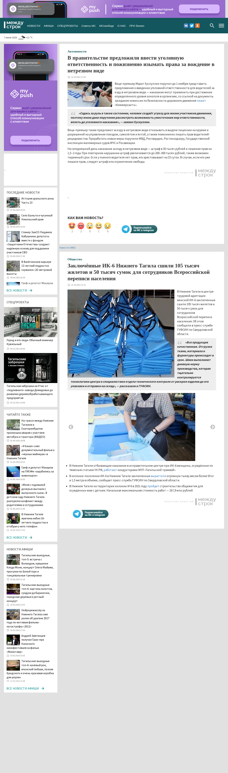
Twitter (192, 25)
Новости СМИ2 (67, 247)
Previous (71, 427)
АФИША (49, 25)
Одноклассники (197, 25)
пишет (201, 101)
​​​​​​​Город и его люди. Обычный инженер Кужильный (30, 342)
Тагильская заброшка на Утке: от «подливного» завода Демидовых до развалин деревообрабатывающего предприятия (30, 392)
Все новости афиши (22, 688)
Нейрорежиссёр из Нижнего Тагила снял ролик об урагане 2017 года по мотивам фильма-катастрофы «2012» (28, 618)
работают (110, 470)
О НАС (121, 25)
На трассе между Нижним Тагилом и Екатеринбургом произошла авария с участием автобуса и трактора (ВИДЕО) (30, 428)
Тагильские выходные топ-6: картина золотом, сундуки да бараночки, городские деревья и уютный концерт (30, 593)
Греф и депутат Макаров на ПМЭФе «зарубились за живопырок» (37, 471)
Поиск (212, 25)
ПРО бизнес (136, 25)
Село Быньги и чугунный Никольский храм (36, 217)
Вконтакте (186, 25)
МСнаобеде (106, 25)
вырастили (158, 476)
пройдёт (153, 486)
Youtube (203, 25)
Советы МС (88, 25)
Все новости (16, 290)
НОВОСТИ (33, 25)
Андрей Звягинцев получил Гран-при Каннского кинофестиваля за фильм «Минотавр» (26, 643)
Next (212, 427)
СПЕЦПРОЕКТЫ (67, 25)
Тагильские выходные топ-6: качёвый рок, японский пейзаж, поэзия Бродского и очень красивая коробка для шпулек (30, 669)
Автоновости (77, 51)
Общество (75, 259)
